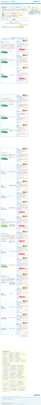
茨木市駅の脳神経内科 (21, 366)
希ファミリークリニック (5, 208)
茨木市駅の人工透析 (12, 385)
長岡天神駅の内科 (19, 358)
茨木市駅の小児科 (6, 370)
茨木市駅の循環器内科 (6, 366)
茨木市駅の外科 (12, 375)
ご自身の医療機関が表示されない (10, 397)
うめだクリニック (4, 264)
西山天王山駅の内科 (12, 358)
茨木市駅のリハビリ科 (6, 376)
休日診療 (12, 15)
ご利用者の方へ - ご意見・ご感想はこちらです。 (8, 399)
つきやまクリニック (4, 328)
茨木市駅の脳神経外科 (22, 376)
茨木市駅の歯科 (21, 382)
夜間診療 (20, 15)
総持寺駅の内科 (11, 356)
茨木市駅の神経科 (5, 375)
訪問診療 (11, 16)
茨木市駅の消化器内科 (20, 365)
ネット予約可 (7, 15)
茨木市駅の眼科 (21, 371)
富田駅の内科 (18, 356)
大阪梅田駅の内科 (6, 352)
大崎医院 (2, 307)
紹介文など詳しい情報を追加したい (19, 397)
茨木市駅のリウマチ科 (14, 376)
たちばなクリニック (4, 196)
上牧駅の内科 (11, 357)
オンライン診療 (5, 16)
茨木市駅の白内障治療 (21, 390)
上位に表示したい (31, 397)
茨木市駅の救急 (5, 385)
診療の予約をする (5, 52)
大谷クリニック (3, 251)
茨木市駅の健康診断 (13, 386)
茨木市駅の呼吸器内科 (12, 365)
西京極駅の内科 (5, 361)
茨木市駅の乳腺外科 (6, 377)
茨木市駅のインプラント (6, 391)
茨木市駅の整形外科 (19, 375)
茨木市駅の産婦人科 (13, 370)
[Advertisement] (14, 89)
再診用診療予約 (21, 312)
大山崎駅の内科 (5, 358)
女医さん (16, 15)
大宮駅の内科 (17, 361)
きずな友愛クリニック (4, 233)
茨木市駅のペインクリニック (7, 387)
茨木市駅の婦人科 (20, 370)
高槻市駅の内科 (5, 357)
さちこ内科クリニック (4, 152)
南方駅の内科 (18, 352)
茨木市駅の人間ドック (19, 385)
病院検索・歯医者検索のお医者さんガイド (37, 1)
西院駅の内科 (11, 361)
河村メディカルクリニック (5, 276)
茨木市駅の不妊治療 (23, 387)
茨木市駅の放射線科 (13, 381)
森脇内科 (2, 186)
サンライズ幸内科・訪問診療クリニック (5, 59)
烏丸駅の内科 (23, 361)
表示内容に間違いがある (26, 397)
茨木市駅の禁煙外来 (14, 390)
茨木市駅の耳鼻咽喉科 (6, 371)
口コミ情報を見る (5, 226)
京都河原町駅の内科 (6, 362)
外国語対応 (15, 16)
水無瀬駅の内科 (17, 357)
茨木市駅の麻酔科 (20, 381)
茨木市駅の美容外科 (20, 377)
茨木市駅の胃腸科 (13, 366)
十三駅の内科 (12, 352)
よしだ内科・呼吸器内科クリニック (6, 98)
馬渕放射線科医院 (4, 317)
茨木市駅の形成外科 (13, 377)
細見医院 (2, 74)
